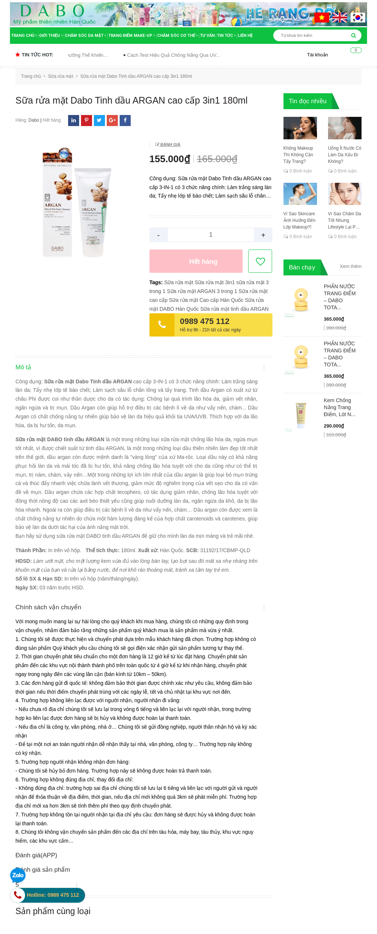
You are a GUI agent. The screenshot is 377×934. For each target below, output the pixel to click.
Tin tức (226, 35)
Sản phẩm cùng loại (53, 635)
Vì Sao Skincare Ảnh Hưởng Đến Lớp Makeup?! (299, 220)
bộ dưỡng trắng (183, 808)
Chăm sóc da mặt (85, 35)
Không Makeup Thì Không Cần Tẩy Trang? (298, 155)
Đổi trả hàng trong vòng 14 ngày (234, 710)
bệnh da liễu (180, 775)
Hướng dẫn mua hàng (134, 692)
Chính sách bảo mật (132, 683)
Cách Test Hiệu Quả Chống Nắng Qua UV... (188, 55)
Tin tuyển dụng (36, 718)
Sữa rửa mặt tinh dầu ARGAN (234, 309)
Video (25, 692)
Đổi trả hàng (123, 701)
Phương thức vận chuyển (227, 692)
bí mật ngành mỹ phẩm (192, 786)
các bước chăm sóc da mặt (197, 841)
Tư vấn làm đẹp (37, 701)
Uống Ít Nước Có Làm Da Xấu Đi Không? (345, 155)
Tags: (156, 282)
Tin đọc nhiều (308, 101)
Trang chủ (24, 35)
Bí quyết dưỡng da (187, 797)
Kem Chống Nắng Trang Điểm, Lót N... (340, 407)
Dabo (33, 120)
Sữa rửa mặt (178, 282)
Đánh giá (169, 144)
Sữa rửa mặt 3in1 (215, 282)
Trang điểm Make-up (131, 35)
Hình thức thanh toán (133, 710)
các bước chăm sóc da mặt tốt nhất (200, 856)
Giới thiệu (51, 35)
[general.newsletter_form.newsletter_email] (315, 687)
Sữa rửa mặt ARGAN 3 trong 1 (202, 291)
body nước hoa (183, 819)
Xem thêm (351, 266)
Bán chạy (302, 267)
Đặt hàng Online (216, 683)
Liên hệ (245, 35)
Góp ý (115, 718)
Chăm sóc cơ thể (177, 35)
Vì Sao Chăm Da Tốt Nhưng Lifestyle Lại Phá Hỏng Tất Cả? (344, 220)
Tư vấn (207, 35)
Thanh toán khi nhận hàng (228, 701)
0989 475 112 (205, 321)
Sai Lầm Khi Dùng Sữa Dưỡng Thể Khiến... (77, 55)
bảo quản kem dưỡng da (194, 764)
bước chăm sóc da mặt (192, 830)
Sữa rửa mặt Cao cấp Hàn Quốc (206, 300)
